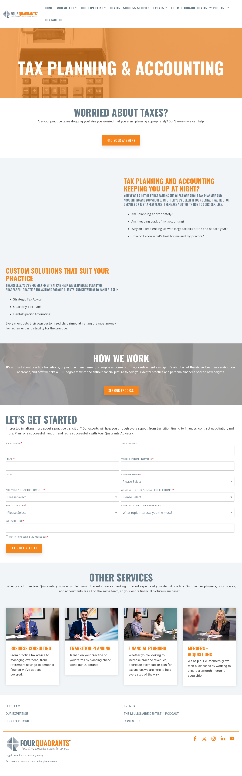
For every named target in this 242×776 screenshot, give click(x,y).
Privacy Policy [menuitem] (35, 755)
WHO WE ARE (67, 8)
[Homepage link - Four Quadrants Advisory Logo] (39, 749)
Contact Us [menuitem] (132, 721)
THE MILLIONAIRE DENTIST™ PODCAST (200, 8)
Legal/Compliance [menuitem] (16, 755)
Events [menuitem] (129, 706)
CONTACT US (54, 20)
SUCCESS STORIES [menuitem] (19, 721)
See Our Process (121, 390)
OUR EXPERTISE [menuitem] (17, 713)
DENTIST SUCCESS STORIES (130, 8)
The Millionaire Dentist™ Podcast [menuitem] (151, 713)
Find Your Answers (121, 140)
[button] (195, 739)
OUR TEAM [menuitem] (13, 706)
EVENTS (160, 8)
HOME (49, 8)
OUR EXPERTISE (93, 8)
